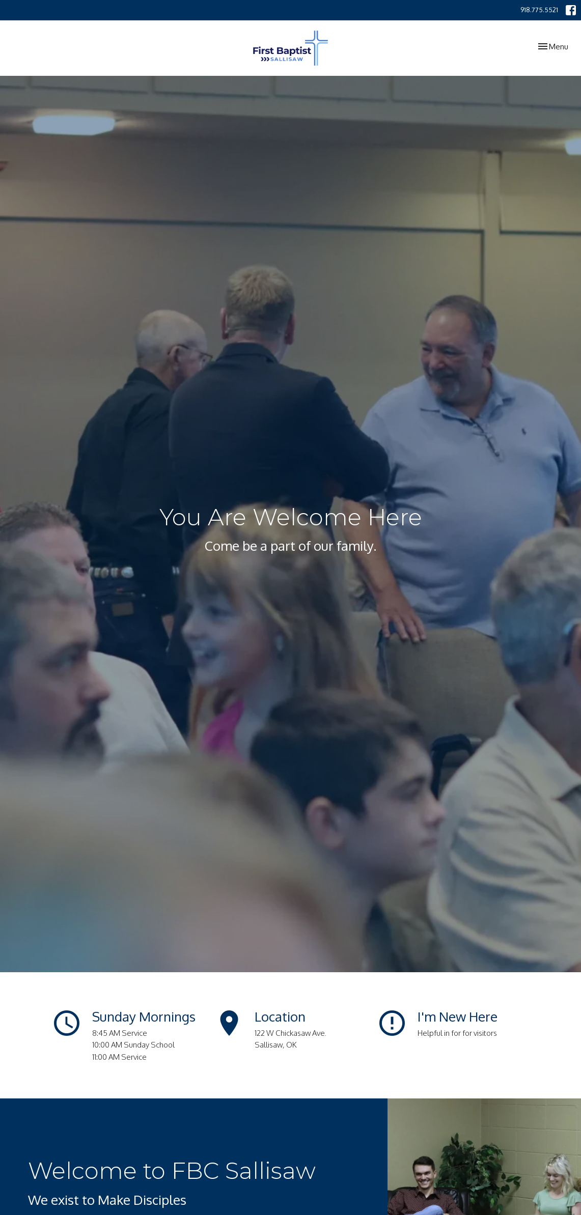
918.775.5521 (539, 10)
